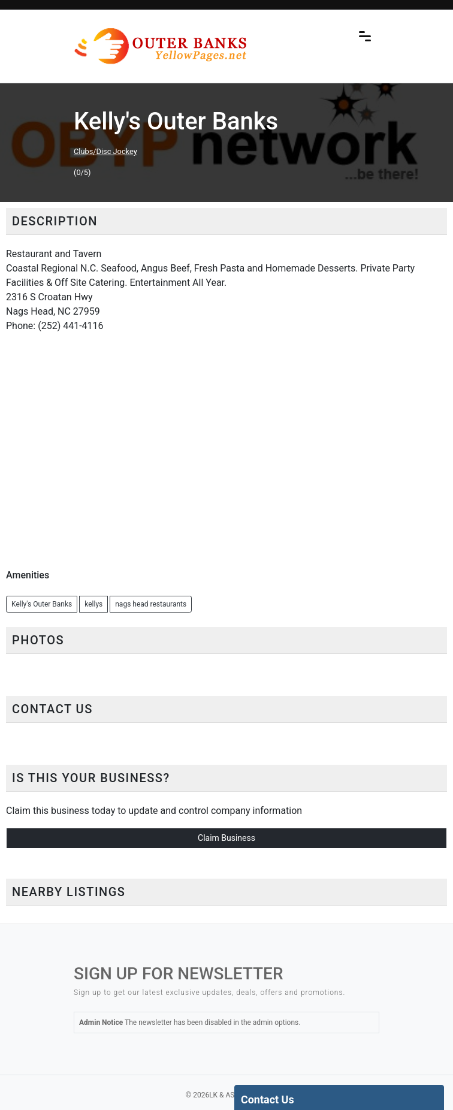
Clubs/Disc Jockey (105, 151)
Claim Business (226, 838)
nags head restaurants (150, 604)
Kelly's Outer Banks (41, 604)
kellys (93, 604)
